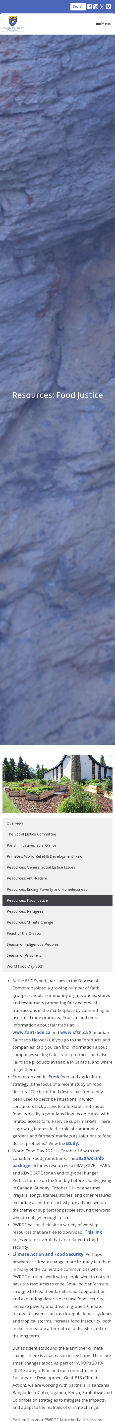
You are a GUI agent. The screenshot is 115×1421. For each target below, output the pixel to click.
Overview (14, 823)
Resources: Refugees (25, 911)
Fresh (54, 1076)
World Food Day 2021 (25, 966)
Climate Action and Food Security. (48, 1254)
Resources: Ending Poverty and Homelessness (47, 889)
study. (72, 1143)
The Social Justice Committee (31, 834)
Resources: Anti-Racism (27, 878)
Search (78, 6)
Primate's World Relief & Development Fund (44, 856)
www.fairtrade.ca (31, 1032)
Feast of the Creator (24, 933)
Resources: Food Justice (27, 900)
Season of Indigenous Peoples (33, 944)
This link (93, 1232)
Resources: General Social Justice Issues (41, 867)
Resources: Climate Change (30, 922)
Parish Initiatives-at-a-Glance (32, 845)
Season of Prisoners (24, 955)
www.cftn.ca (74, 1032)
